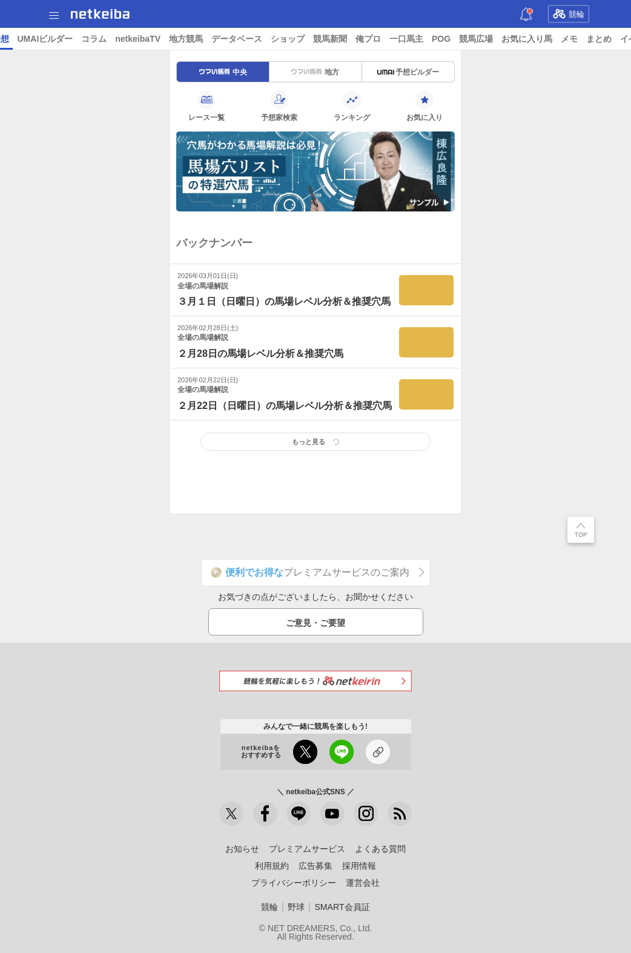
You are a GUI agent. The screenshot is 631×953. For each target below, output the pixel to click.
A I (119, 39)
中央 (223, 72)
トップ (17, 39)
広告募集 (315, 866)
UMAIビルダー (186, 39)
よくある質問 (380, 849)
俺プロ (509, 39)
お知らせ (242, 849)
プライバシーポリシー (293, 883)
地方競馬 (327, 39)
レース (93, 39)
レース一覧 (206, 106)
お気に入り (424, 106)
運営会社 (363, 883)
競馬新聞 (471, 39)
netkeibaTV (279, 39)
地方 (315, 72)
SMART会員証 (341, 907)
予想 (141, 39)
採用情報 (359, 866)
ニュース (55, 39)
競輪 (568, 14)
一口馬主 (547, 39)
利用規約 (272, 866)
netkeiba (100, 14)
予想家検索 (279, 106)
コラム (235, 39)
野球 (296, 907)
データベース (377, 39)
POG (582, 39)
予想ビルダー (408, 72)
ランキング (352, 106)
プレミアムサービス (307, 849)
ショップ (429, 39)
